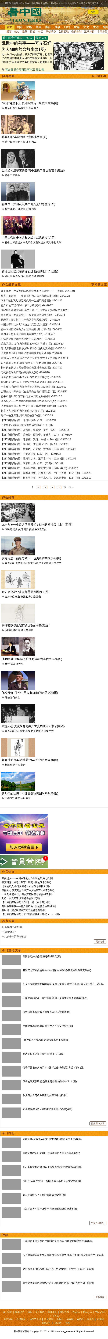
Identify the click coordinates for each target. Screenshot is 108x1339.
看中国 (26, 14)
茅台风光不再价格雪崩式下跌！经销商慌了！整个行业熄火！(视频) (58, 1268)
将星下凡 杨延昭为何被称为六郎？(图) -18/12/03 (28, 410)
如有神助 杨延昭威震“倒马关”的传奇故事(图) (30, 760)
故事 (28, 141)
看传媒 (90, 1319)
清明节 (40, 276)
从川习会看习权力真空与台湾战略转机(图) (45, 1095)
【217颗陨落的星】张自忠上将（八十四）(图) (26, 902)
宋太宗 (32, 596)
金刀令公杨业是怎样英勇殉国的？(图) (26, 591)
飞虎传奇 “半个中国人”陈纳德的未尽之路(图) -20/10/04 (31, 353)
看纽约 (80, 1319)
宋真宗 (29, 108)
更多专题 (100, 941)
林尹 (7, 663)
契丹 (36, 108)
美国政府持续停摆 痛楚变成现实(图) (42, 956)
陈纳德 (8, 697)
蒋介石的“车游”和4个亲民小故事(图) (24, 137)
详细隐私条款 (88, 7)
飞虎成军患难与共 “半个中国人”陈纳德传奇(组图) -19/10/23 (34, 406)
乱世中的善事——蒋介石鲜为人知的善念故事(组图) (29, 906)
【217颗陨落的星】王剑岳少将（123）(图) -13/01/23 (31, 453)
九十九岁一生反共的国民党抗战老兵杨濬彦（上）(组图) (37, 524)
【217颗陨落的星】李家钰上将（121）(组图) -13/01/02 (32, 463)
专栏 (40, 31)
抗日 (20, 529)
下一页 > (68, 487)
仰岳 (29, 37)
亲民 (34, 141)
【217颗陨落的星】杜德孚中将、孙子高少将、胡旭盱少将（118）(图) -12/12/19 (46, 477)
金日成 (52, 563)
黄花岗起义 (39, 242)
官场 (29, 27)
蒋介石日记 (20, 69)
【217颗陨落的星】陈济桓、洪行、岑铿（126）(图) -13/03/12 (36, 439)
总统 (34, 209)
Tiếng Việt (100, 1312)
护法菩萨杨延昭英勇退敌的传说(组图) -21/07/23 (28, 339)
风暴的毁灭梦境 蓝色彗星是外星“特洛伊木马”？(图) (50, 1081)
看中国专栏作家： (14, 37)
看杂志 (60, 1319)
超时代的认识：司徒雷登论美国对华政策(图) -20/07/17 (31, 367)
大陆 (19, 27)
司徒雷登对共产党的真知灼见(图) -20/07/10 (25, 372)
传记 (23, 276)
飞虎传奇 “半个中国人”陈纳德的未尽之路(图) (30, 692)
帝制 (53, 242)
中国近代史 (41, 529)
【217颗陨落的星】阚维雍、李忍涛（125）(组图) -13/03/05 (34, 444)
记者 (32, 31)
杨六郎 (21, 108)
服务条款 (52, 1312)
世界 (76, 27)
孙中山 (8, 242)
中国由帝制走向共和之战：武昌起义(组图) (28, 237)
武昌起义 (17, 242)
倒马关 (16, 764)
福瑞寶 (100, 1319)
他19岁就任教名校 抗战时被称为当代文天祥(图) (32, 659)
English (76, 1312)
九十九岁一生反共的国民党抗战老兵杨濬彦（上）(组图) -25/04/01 (38, 291)
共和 (59, 242)
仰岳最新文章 (11, 284)
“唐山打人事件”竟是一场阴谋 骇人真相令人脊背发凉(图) (52, 1181)
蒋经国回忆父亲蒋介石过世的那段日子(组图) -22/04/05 (31, 329)
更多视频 (100, 1297)
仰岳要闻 (8, 76)
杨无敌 (24, 596)
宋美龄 (16, 141)
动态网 (58, 1323)
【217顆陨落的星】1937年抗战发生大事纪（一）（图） (31, 914)
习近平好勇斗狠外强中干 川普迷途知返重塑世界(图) (50, 1208)
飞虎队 (16, 697)
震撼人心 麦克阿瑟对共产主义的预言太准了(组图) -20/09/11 (34, 358)
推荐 (24, 31)
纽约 (67, 27)
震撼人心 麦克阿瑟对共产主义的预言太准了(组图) (33, 726)
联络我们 (19, 1312)
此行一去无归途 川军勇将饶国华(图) (21, 898)
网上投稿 (7, 1312)
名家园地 (63, 31)
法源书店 (48, 1319)
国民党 (8, 529)
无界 (67, 1323)
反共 (7, 209)
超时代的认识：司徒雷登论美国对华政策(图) (30, 793)
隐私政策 (64, 1312)
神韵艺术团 (35, 1319)
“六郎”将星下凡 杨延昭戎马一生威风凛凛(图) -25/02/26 (31, 300)
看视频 (70, 1319)
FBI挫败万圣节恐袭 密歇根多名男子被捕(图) (46, 1039)
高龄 (26, 529)
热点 (16, 31)
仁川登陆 (43, 563)
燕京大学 (20, 798)
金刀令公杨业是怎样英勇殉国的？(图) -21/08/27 (28, 334)
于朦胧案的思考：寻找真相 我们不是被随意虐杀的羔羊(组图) (55, 998)
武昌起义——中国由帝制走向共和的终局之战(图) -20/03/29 (34, 401)
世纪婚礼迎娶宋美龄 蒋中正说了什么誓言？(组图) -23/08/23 (34, 310)
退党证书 (46, 1323)
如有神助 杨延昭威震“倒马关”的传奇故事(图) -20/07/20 (31, 362)
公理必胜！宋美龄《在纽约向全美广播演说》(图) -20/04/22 (34, 391)
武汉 (48, 242)
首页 (10, 27)
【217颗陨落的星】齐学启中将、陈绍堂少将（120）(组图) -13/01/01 (40, 468)
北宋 (23, 764)
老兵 (15, 529)
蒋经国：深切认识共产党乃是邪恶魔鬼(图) (28, 204)
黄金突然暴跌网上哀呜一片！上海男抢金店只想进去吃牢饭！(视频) (58, 1282)
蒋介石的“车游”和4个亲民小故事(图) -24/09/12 (27, 305)
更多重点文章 (97, 1123)
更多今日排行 (97, 1223)
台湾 (28, 209)
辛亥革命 (28, 242)
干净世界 (21, 1319)
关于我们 (39, 1312)
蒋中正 (31, 69)
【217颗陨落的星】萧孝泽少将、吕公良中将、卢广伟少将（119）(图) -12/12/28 (46, 473)
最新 (9, 31)
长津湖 (18, 563)
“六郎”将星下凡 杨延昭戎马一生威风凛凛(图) (30, 103)
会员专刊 (76, 31)
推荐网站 (8, 1319)
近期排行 (89, 31)
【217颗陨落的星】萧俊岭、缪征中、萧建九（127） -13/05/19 (36, 434)
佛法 (31, 630)
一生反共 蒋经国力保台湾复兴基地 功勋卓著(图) (27, 894)
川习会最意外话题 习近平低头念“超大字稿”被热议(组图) (52, 1167)
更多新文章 (99, 284)
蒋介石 (9, 69)
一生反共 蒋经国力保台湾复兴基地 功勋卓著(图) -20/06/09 (33, 386)
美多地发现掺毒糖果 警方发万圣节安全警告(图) (48, 1025)
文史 (86, 27)
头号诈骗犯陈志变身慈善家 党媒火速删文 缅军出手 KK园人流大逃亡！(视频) (63, 984)
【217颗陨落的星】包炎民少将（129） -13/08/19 (28, 420)
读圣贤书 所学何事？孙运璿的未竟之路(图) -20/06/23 (31, 377)
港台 (48, 27)
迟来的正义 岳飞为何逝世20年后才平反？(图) (26, 886)
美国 (38, 27)
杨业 (15, 108)
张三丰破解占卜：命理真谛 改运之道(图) (44, 1194)
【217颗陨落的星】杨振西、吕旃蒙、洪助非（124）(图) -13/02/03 (38, 449)
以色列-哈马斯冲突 (12, 927)
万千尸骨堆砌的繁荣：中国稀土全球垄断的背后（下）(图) (53, 1067)
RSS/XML (99, 76)
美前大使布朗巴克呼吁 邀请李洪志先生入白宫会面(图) (51, 1153)
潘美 (38, 596)
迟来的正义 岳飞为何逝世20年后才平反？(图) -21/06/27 (32, 343)
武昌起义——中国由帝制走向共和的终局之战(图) (28, 878)
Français (87, 1312)
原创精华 (51, 31)
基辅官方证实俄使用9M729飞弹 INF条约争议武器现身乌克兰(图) (57, 970)
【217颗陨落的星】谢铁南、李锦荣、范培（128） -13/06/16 (35, 430)
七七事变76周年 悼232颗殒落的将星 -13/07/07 (27, 425)
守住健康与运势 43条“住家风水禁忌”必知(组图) (47, 1109)
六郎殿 (8, 630)
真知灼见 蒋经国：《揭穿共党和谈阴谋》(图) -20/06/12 (32, 382)
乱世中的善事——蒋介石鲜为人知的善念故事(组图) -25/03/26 (35, 295)
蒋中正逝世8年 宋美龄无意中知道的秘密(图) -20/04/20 (31, 396)
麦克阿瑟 (9, 563)
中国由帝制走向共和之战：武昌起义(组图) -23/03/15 (30, 324)
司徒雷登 (9, 798)
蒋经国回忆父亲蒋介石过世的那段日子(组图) (30, 271)
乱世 (38, 69)
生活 (96, 27)
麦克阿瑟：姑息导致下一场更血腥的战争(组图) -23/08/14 (33, 315)
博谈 (57, 27)
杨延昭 (8, 108)
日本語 (55, 1315)
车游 (23, 141)
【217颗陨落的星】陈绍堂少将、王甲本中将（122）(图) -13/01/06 (38, 458)
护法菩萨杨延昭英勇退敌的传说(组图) (26, 625)
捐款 (30, 1312)
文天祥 (19, 663)
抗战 (28, 276)
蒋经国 (21, 209)
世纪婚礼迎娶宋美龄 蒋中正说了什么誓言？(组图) (33, 170)
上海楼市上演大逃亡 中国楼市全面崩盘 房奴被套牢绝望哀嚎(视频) (58, 1241)
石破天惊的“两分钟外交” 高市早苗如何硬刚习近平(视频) (52, 1139)
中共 (59, 563)
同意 (93, 11)
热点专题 (8, 921)
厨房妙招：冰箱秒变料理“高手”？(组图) (43, 1053)
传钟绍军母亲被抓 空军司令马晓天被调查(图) (46, 1012)
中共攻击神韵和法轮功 (14, 936)
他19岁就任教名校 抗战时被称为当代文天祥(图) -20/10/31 (33, 348)
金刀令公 (9, 596)
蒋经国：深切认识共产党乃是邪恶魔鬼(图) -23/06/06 (30, 319)
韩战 (35, 563)
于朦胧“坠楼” (9, 931)
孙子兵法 (28, 563)
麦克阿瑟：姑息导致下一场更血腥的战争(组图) (31, 558)
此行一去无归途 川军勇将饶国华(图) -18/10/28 (27, 415)
